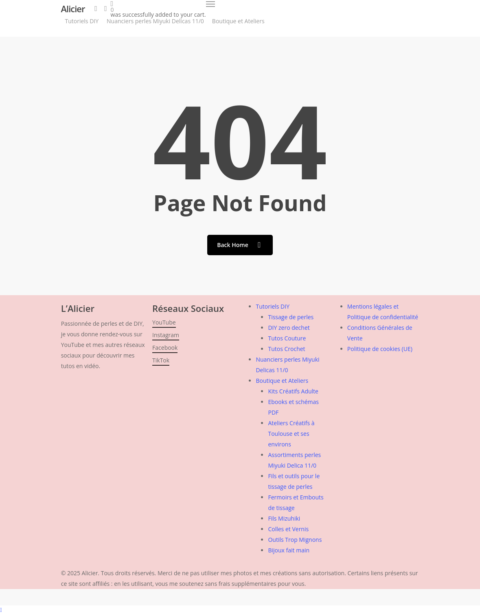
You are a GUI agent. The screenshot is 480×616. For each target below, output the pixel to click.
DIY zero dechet (288, 327)
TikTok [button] (160, 360)
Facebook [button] (165, 347)
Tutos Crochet (286, 349)
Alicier (73, 8)
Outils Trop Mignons (295, 539)
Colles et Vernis (288, 529)
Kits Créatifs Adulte (293, 391)
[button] (210, 4)
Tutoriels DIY (272, 306)
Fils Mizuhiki (284, 518)
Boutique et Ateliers (282, 380)
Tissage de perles (290, 317)
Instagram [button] (165, 335)
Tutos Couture (287, 338)
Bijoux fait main (288, 550)
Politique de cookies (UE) (379, 349)
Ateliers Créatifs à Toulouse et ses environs (291, 433)
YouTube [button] (164, 322)
